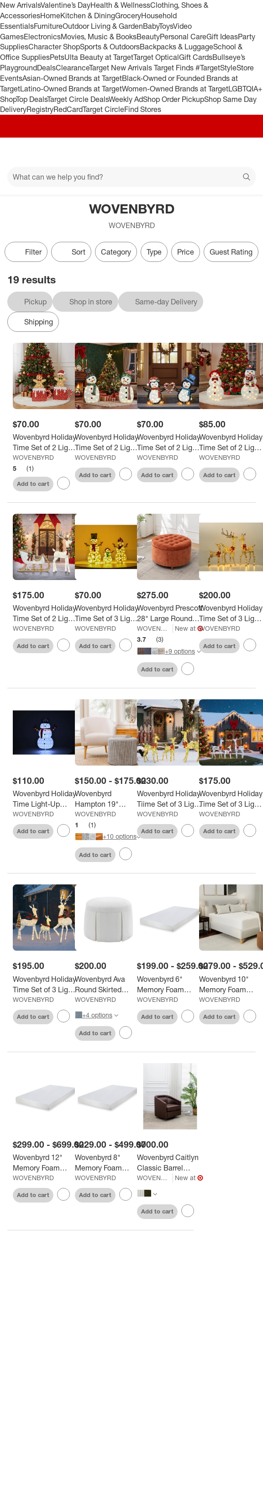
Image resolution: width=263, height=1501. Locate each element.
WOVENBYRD (33, 457)
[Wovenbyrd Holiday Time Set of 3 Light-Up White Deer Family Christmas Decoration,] (46, 984)
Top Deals (31, 99)
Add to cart (33, 483)
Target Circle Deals (78, 99)
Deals (46, 67)
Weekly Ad (126, 99)
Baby (151, 26)
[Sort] (71, 252)
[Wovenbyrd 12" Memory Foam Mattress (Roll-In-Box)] (46, 1162)
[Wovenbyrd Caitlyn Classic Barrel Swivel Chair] (170, 1162)
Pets (57, 57)
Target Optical (156, 57)
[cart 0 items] (244, 152)
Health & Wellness (120, 5)
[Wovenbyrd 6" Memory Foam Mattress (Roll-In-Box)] (170, 984)
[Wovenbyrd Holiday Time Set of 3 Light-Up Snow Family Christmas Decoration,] (108, 613)
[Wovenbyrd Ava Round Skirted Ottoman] (108, 984)
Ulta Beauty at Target (98, 57)
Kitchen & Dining (87, 15)
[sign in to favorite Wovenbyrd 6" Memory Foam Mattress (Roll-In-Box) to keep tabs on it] (187, 1016)
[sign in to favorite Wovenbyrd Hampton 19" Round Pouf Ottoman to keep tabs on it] (125, 853)
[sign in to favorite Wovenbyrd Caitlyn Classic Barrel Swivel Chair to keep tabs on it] (187, 1210)
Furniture (48, 26)
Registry (39, 109)
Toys (166, 26)
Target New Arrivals (121, 67)
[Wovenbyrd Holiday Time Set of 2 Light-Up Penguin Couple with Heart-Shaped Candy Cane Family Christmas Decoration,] (170, 442)
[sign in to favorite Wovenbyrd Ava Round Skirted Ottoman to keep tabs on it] (125, 1032)
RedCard (68, 109)
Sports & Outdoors (110, 46)
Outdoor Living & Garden (103, 26)
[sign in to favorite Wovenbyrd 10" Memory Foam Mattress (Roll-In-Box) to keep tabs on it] (249, 1016)
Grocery (128, 15)
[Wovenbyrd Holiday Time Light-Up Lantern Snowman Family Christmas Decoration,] (46, 798)
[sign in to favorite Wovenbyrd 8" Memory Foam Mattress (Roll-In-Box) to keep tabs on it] (125, 1194)
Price (185, 251)
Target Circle (103, 109)
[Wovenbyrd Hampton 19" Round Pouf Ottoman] (108, 798)
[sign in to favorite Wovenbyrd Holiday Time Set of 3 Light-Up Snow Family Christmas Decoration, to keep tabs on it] (125, 645)
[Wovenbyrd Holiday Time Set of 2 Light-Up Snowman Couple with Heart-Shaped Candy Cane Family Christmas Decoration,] (108, 442)
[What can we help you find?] (131, 177)
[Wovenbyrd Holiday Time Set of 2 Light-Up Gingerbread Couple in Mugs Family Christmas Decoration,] (46, 442)
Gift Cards (195, 57)
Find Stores (142, 109)
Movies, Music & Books (99, 36)
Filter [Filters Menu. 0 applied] (26, 251)
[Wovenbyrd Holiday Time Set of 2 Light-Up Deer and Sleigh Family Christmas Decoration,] (46, 613)
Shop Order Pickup (173, 99)
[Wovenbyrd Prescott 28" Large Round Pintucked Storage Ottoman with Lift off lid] (170, 613)
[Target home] (131, 152)
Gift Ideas (222, 36)
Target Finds (174, 67)
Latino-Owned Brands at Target (71, 88)
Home (50, 15)
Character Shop (54, 46)
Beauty (148, 36)
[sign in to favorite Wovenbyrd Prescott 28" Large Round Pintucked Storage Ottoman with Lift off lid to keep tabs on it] (187, 668)
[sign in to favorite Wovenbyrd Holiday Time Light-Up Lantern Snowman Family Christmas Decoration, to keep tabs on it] (63, 830)
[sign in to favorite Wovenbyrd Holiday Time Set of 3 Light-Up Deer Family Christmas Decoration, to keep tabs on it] (249, 645)
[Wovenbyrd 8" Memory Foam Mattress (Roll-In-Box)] (108, 1162)
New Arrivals (20, 5)
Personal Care (183, 36)
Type (154, 251)
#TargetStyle (216, 67)
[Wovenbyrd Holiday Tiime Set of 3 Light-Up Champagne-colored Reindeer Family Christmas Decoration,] (170, 798)
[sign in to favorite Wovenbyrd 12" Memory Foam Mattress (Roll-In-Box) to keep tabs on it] (63, 1194)
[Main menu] (19, 152)
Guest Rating (231, 251)
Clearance (72, 67)
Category (116, 251)
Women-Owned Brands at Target (175, 88)
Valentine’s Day (65, 5)
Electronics (42, 36)
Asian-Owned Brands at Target (72, 78)
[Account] (220, 152)
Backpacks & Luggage (176, 46)
